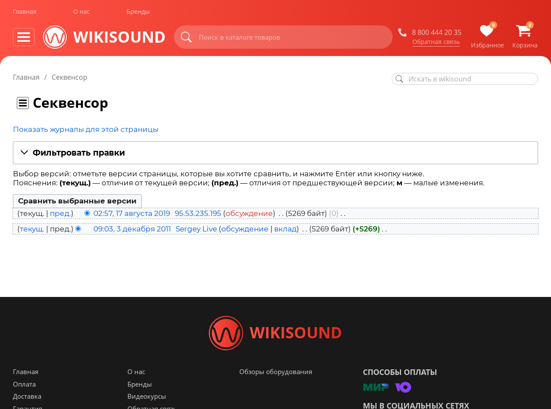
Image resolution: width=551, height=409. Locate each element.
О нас (81, 12)
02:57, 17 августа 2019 (131, 213)
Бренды (138, 12)
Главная (25, 12)
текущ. (32, 229)
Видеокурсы (146, 396)
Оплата (24, 384)
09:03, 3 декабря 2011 (132, 229)
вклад (285, 229)
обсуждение (249, 213)
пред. (60, 213)
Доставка (27, 396)
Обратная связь (436, 43)
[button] (275, 153)
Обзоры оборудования (275, 372)
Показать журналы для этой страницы (85, 129)
